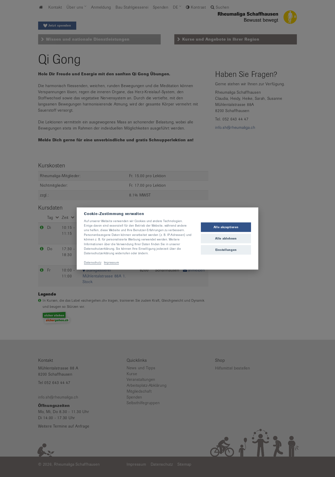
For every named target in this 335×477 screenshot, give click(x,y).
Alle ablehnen (226, 238)
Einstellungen (226, 250)
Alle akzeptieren (226, 227)
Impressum (111, 262)
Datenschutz (92, 262)
